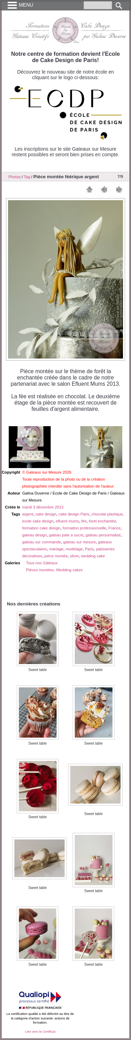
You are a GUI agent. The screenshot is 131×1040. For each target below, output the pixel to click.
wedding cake (93, 556)
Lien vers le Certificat (40, 1031)
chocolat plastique (107, 514)
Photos (14, 177)
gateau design (34, 535)
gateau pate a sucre (66, 535)
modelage (74, 549)
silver (74, 556)
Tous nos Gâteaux (42, 563)
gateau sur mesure (79, 542)
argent (27, 514)
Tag (27, 177)
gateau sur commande (41, 542)
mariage (56, 549)
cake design (45, 514)
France (114, 528)
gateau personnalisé (103, 535)
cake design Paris (73, 514)
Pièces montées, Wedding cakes (54, 570)
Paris (89, 549)
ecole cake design (37, 521)
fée (84, 521)
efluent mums (67, 521)
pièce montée (56, 556)
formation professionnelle (84, 528)
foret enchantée (102, 521)
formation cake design (41, 528)
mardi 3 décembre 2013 (42, 507)
